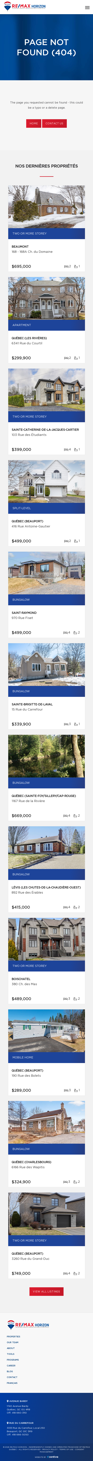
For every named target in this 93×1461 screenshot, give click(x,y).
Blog (10, 1371)
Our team (12, 1342)
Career (11, 1366)
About (11, 1348)
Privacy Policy (50, 1449)
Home (34, 123)
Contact (12, 1377)
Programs (13, 1360)
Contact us (54, 123)
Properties (13, 1337)
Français (12, 1383)
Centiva (52, 1457)
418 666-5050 (20, 1435)
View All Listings (46, 1292)
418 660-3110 (19, 1413)
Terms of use (66, 1449)
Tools (10, 1354)
